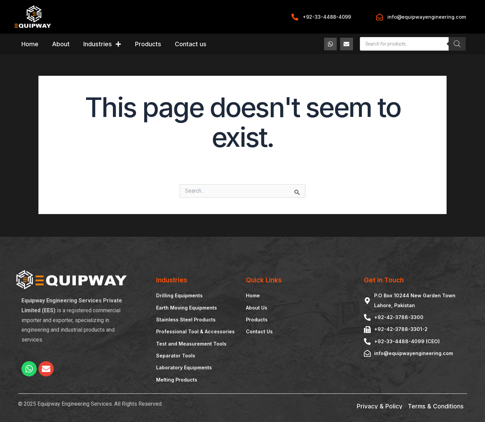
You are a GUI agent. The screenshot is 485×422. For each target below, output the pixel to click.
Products (148, 44)
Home (29, 44)
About (61, 44)
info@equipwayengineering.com (426, 17)
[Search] (457, 44)
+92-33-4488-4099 (327, 17)
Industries (102, 44)
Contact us (190, 44)
